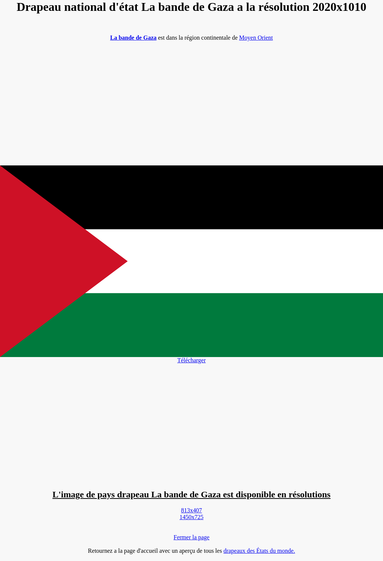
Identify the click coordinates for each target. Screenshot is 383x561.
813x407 (191, 510)
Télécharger (191, 360)
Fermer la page (191, 537)
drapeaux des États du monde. (259, 551)
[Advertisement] (191, 99)
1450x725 (191, 517)
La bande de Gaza (133, 37)
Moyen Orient (256, 37)
